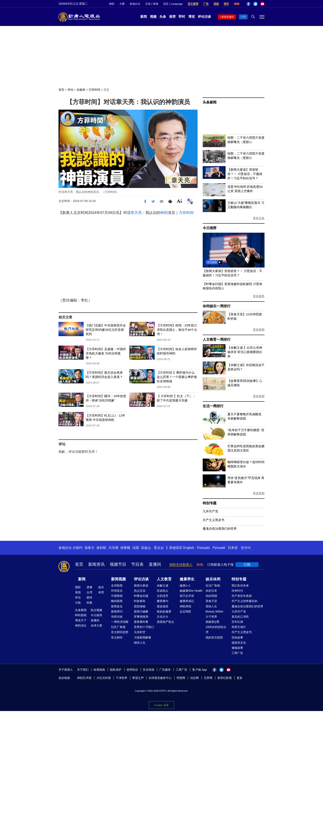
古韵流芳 (162, 595)
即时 (182, 16)
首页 (61, 89)
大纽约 (77, 547)
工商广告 (237, 653)
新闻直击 (117, 606)
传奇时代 (237, 590)
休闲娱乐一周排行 (216, 306)
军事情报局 (141, 616)
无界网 (208, 677)
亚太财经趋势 (119, 632)
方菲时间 (94, 89)
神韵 (111, 3)
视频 (153, 16)
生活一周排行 (213, 406)
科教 (89, 602)
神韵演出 (81, 625)
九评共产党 (210, 511)
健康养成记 (187, 601)
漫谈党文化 (239, 642)
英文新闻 (193, 3)
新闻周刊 (117, 611)
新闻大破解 (141, 611)
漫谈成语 (162, 606)
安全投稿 (148, 669)
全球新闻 (117, 585)
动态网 (194, 677)
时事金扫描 (141, 595)
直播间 (155, 564)
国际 (78, 587)
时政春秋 (139, 601)
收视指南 (99, 669)
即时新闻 (81, 615)
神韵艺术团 (84, 677)
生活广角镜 (213, 585)
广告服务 (165, 669)
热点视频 (96, 610)
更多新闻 (258, 329)
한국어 (246, 547)
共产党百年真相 (242, 595)
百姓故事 (237, 637)
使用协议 (132, 669)
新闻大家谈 (141, 585)
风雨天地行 (239, 627)
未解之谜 (162, 585)
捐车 (226, 3)
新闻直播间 (227, 16)
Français (203, 547)
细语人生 (139, 642)
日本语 (233, 547)
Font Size (180, 201)
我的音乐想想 (214, 637)
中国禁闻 (117, 595)
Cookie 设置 (161, 705)
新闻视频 (118, 579)
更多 (239, 677)
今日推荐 (210, 228)
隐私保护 (116, 669)
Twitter (255, 4)
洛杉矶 (101, 547)
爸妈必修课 (164, 611)
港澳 (89, 587)
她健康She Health (191, 590)
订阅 (247, 564)
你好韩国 (211, 595)
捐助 (216, 3)
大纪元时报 (103, 677)
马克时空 (139, 632)
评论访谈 (204, 16)
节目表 (137, 564)
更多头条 (258, 218)
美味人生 (211, 606)
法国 (135, 547)
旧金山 (146, 547)
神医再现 (185, 606)
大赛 (122, 3)
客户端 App (199, 669)
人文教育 (164, 579)
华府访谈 (117, 616)
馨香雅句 (162, 601)
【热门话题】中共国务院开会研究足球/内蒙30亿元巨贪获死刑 (106, 330)
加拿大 (89, 547)
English (188, 547)
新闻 (143, 16)
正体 (148, 3)
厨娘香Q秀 (212, 621)
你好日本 (211, 590)
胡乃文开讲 (187, 595)
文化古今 (162, 616)
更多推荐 (258, 296)
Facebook (248, 4)
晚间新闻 (117, 601)
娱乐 (101, 587)
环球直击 (117, 590)
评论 (70, 89)
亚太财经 (117, 637)
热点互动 (139, 590)
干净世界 (121, 677)
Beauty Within (214, 611)
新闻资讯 (96, 564)
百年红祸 (237, 621)
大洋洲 (113, 547)
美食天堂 (211, 601)
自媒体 (81, 89)
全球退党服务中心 (160, 677)
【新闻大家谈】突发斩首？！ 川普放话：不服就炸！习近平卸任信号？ (244, 174)
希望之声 (138, 677)
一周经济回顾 (119, 621)
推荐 (172, 16)
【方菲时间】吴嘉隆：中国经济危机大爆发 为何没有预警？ (106, 353)
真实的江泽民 (240, 616)
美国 (78, 592)
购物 (236, 3)
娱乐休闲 (213, 579)
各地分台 (135, 3)
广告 (206, 3)
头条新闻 (210, 102)
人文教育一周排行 (216, 340)
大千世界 (211, 616)
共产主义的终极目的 (244, 601)
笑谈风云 (162, 590)
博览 (191, 16)
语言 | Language (173, 3)
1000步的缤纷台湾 (216, 629)
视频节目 (118, 564)
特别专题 (210, 503)
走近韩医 (185, 611)
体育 (101, 592)
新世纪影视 (224, 677)
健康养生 (187, 579)
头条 (162, 16)
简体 (155, 3)
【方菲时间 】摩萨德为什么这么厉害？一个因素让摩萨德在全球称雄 (177, 377)
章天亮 (136, 213)
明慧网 (181, 677)
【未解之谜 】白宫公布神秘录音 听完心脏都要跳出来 (244, 352)
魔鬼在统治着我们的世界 (220, 528)
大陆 (78, 602)
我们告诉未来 (240, 585)
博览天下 (81, 620)
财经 (89, 597)
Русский (219, 547)
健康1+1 (185, 585)
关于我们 (83, 669)
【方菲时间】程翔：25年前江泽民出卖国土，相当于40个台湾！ (177, 330)
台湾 (89, 592)
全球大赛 (96, 625)
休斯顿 (125, 547)
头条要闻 (81, 610)
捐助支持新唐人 (180, 564)
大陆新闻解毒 (142, 637)
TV (244, 16)
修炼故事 (237, 647)
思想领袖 (139, 606)
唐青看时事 (141, 621)
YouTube (262, 4)
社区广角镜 (118, 627)
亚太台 (159, 547)
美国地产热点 (165, 621)
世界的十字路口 (144, 627)
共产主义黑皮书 (213, 520)
